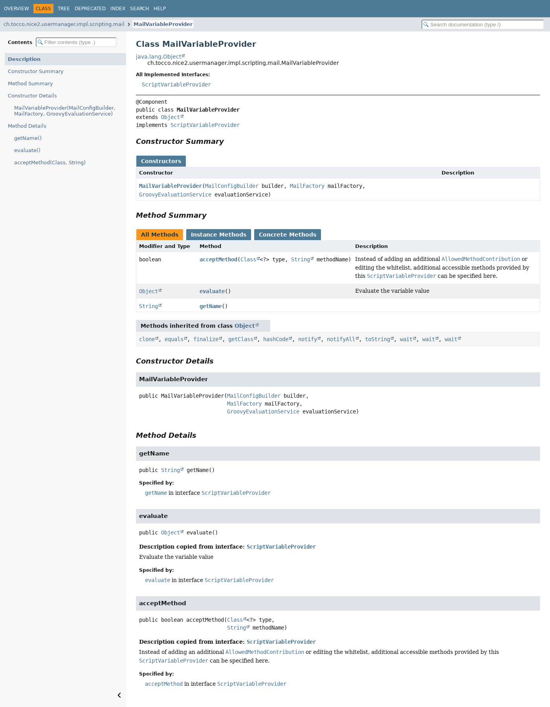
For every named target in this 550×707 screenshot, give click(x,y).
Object (170, 117)
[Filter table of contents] (76, 42)
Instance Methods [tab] (218, 234)
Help (160, 8)
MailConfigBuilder (231, 186)
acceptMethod (218, 259)
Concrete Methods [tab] (287, 234)
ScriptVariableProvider (176, 84)
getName (211, 306)
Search (139, 8)
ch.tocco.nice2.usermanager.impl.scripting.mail (64, 24)
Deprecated (90, 8)
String (300, 259)
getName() (28, 138)
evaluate (212, 291)
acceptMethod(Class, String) (50, 162)
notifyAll (341, 339)
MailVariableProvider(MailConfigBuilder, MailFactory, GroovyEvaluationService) (64, 111)
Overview (16, 8)
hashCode (275, 339)
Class (248, 259)
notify (307, 339)
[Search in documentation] (483, 24)
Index (117, 8)
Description (24, 59)
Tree (64, 8)
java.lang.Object (158, 56)
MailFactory (307, 186)
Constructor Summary (36, 71)
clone (147, 339)
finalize (205, 339)
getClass (240, 339)
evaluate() (27, 150)
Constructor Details (32, 96)
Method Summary (30, 83)
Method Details (27, 126)
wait (406, 339)
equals (174, 339)
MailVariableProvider (163, 24)
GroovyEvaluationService (175, 194)
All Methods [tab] (159, 234)
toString (377, 339)
